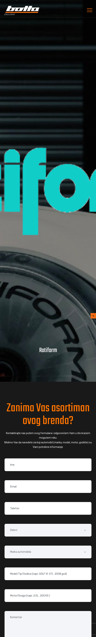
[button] (93, 315)
